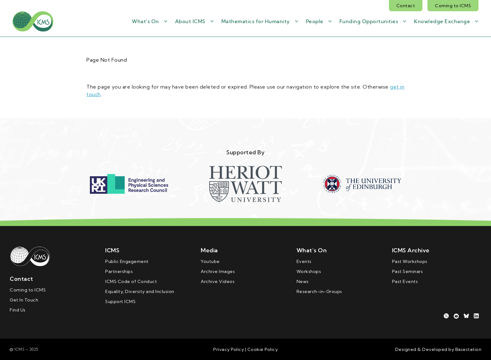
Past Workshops (409, 261)
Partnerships (119, 271)
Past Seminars (407, 271)
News (303, 281)
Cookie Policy (262, 349)
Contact (405, 5)
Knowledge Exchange (442, 21)
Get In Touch (24, 300)
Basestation (468, 349)
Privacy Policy (228, 349)
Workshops (309, 271)
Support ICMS (120, 301)
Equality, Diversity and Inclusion (139, 291)
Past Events (405, 281)
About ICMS (190, 21)
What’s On (145, 21)
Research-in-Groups (319, 291)
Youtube (210, 261)
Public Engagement (127, 261)
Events (304, 261)
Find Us (18, 310)
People (314, 21)
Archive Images (218, 271)
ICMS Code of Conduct (131, 281)
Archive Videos (218, 281)
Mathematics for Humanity (255, 21)
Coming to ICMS (453, 5)
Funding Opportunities (368, 21)
